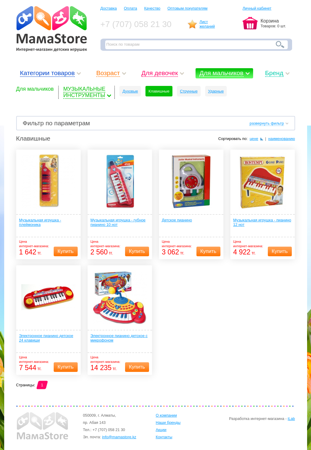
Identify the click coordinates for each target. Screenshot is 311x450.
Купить (66, 251)
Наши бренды (168, 422)
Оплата (130, 8)
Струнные (189, 91)
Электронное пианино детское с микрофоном (119, 337)
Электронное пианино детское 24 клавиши (46, 337)
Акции (161, 429)
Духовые (130, 91)
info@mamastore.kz (119, 437)
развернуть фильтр (267, 123)
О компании (166, 415)
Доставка (108, 8)
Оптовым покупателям (187, 8)
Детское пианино (177, 220)
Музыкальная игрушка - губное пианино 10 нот (118, 222)
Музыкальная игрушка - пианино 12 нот (262, 222)
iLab (291, 418)
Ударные (216, 91)
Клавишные (158, 91)
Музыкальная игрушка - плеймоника (40, 222)
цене (254, 138)
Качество (152, 8)
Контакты (164, 437)
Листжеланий (207, 24)
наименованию (281, 138)
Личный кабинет (257, 8)
